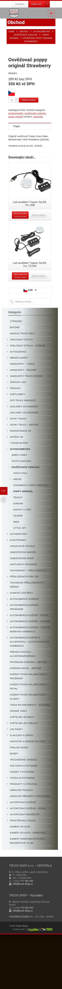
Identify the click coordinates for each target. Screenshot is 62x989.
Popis (16, 176)
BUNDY (14, 803)
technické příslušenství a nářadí (27, 634)
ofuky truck (18, 468)
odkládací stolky (21, 389)
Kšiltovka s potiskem (23, 815)
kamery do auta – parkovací (28, 882)
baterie (15, 377)
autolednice (18, 401)
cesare (18, 565)
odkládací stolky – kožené (27, 395)
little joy (19, 577)
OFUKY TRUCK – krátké (24, 474)
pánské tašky (18, 760)
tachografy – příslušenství (28, 620)
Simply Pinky (19, 504)
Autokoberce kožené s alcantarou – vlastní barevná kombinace (29, 691)
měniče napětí (19, 407)
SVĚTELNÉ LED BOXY (22, 766)
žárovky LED (18, 432)
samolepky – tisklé (22, 413)
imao (16, 571)
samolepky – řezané (23, 419)
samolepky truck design (26, 425)
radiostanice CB (20, 480)
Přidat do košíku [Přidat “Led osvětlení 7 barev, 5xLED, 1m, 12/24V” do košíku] (38, 326)
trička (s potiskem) (22, 827)
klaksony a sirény (22, 785)
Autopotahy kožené (23, 852)
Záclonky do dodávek (24, 462)
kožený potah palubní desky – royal (29, 736)
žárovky (15, 438)
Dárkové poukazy (21, 839)
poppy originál (15, 166)
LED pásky (16, 779)
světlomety (17, 444)
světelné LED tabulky (24, 773)
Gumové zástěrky (21, 642)
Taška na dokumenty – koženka (30, 754)
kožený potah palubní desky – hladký (29, 746)
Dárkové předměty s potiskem (29, 846)
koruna (18, 553)
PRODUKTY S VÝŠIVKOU (23, 833)
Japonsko (38, 166)
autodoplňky (18, 583)
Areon (17, 529)
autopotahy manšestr (24, 864)
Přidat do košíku (28, 150)
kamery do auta (20, 876)
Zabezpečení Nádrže (23, 602)
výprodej (16, 371)
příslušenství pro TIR (24, 626)
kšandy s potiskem (22, 821)
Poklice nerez (19, 797)
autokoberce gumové (24, 648)
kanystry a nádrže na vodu (27, 791)
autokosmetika (15, 163)
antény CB (16, 486)
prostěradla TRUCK (23, 870)
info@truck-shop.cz (23, 933)
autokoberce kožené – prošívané (25, 656)
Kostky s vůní (22, 559)
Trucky (18, 547)
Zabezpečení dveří (22, 608)
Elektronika (18, 589)
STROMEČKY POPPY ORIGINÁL (30, 535)
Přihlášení (19, 4)
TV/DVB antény (19, 492)
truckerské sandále (23, 809)
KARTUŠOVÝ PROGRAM (23, 614)
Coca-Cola (20, 522)
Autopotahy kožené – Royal (28, 858)
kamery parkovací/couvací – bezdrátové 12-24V (28, 890)
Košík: (41, 4)
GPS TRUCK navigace (23, 450)
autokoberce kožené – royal (29, 665)
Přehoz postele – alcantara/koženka (22, 703)
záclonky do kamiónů (24, 456)
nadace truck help (22, 383)
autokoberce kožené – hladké (30, 671)
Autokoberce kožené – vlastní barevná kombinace (30, 679)
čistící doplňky (22, 510)
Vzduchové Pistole (22, 596)
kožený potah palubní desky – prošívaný (29, 726)
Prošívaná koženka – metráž (28, 711)
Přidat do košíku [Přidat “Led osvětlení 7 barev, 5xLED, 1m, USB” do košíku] (38, 265)
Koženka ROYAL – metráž (25, 718)
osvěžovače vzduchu (35, 163)
